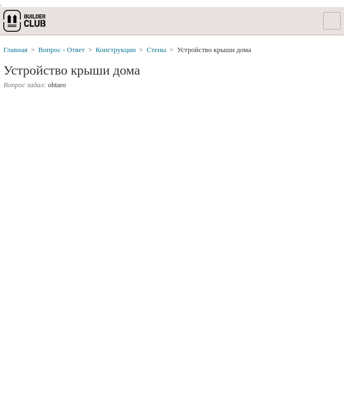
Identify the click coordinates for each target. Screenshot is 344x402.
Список (332, 21)
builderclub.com (25, 21)
